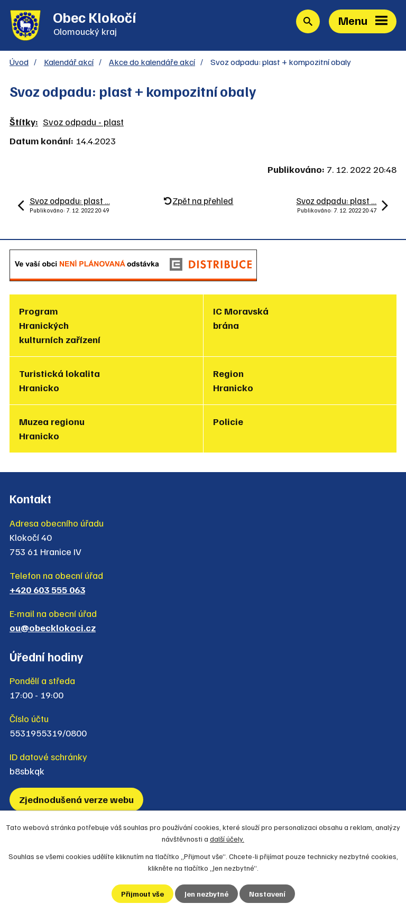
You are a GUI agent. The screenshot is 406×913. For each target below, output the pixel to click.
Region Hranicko (233, 380)
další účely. (227, 838)
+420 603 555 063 (47, 589)
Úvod (19, 61)
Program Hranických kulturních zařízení (59, 325)
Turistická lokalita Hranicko (59, 380)
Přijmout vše (142, 893)
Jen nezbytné (206, 893)
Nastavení (267, 893)
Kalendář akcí (69, 61)
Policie (228, 421)
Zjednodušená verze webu (76, 799)
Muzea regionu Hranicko (52, 428)
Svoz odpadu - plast (83, 121)
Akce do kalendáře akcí (152, 61)
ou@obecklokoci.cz (53, 627)
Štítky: (24, 121)
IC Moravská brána (241, 318)
